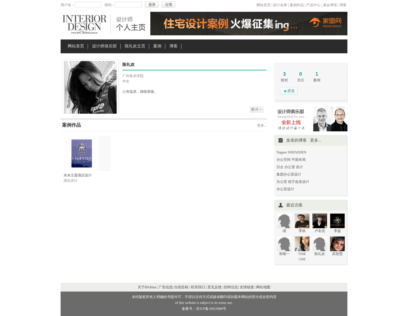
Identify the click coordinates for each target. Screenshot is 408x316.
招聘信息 (231, 287)
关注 (300, 80)
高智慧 (337, 254)
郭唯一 (284, 254)
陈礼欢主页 (135, 46)
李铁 (302, 231)
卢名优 (319, 231)
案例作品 (297, 5)
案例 (157, 46)
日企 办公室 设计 (290, 167)
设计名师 (280, 5)
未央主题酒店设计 (78, 175)
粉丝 (284, 80)
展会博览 (330, 5)
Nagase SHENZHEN (292, 152)
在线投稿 (181, 287)
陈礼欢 (319, 254)
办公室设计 (285, 189)
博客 (343, 5)
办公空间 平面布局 (291, 160)
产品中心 (313, 5)
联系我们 (198, 287)
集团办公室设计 (289, 174)
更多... (262, 125)
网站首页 (264, 5)
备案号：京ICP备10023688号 (204, 309)
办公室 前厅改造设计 (293, 182)
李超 (337, 231)
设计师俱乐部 (104, 46)
